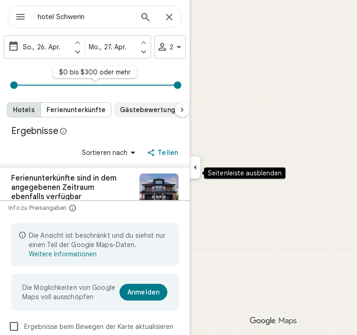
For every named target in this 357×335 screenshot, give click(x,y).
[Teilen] (163, 152)
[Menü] (20, 18)
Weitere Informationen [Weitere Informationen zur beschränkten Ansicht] (63, 254)
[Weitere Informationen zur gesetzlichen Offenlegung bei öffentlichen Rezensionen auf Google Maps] (63, 131)
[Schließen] (169, 17)
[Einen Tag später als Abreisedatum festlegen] (144, 51)
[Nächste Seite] (182, 109)
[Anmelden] (143, 292)
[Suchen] (145, 18)
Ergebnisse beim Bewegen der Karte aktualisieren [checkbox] (90, 326)
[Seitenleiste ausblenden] (195, 167)
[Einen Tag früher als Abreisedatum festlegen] (144, 42)
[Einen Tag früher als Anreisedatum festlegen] (78, 42)
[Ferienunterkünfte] (76, 110)
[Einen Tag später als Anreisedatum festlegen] (78, 51)
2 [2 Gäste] (171, 47)
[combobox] (85, 16)
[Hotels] (24, 110)
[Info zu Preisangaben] (73, 207)
